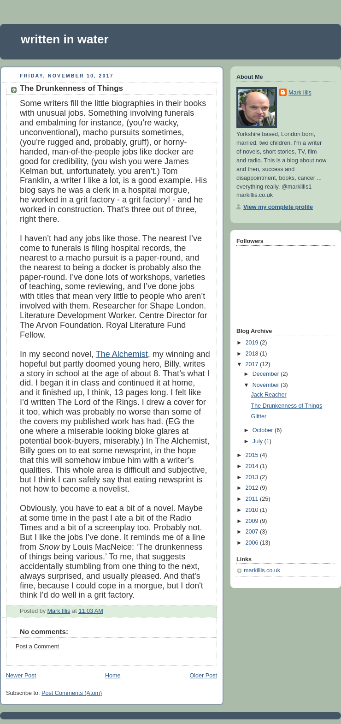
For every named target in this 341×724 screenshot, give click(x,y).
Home (113, 675)
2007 (253, 531)
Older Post (203, 675)
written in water (65, 39)
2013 (253, 477)
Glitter (259, 416)
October (264, 430)
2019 (253, 342)
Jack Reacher (269, 395)
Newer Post (21, 675)
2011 (253, 499)
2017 (253, 364)
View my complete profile (278, 207)
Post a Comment (37, 646)
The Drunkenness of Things (287, 406)
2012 (253, 488)
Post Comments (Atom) (71, 693)
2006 (253, 543)
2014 (253, 466)
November (267, 385)
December (267, 374)
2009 (253, 521)
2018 (253, 353)
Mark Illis (300, 92)
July (259, 441)
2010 (253, 510)
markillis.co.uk (262, 570)
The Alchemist (122, 354)
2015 (253, 455)
